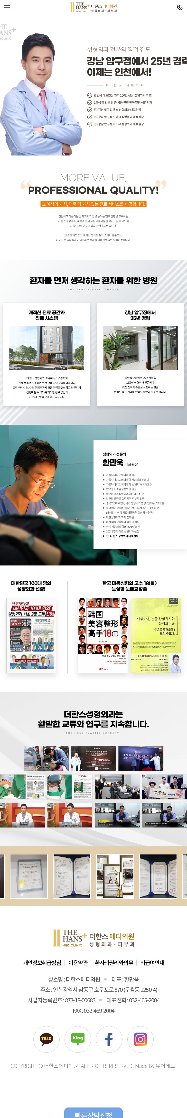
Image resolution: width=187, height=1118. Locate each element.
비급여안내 (152, 962)
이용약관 (77, 962)
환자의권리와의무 (114, 962)
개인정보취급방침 (42, 962)
